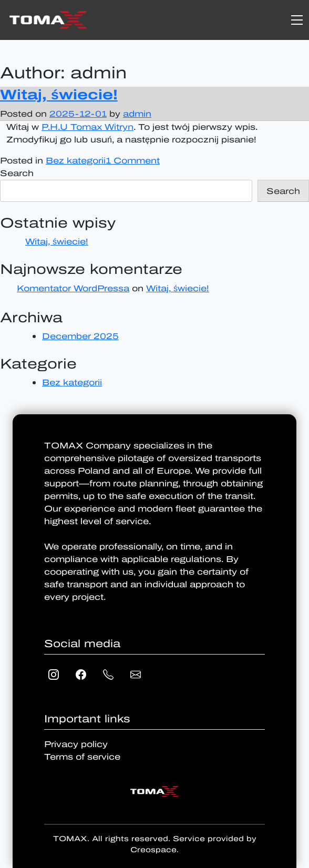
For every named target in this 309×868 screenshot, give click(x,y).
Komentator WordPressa (73, 288)
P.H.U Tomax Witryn (87, 127)
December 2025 (80, 336)
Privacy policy (76, 744)
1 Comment (133, 161)
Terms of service (82, 757)
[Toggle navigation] (297, 20)
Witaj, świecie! (59, 94)
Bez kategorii (76, 161)
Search (17, 173)
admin (137, 114)
